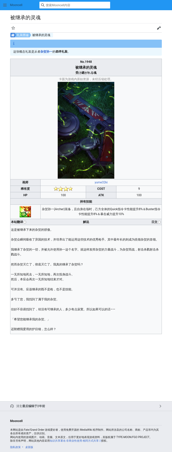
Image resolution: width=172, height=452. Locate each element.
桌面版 (29, 447)
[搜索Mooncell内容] (74, 5)
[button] (5, 5)
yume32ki (101, 182)
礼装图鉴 (23, 35)
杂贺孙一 (46, 51)
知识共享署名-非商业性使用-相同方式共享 (74, 440)
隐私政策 (15, 447)
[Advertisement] (71, 363)
